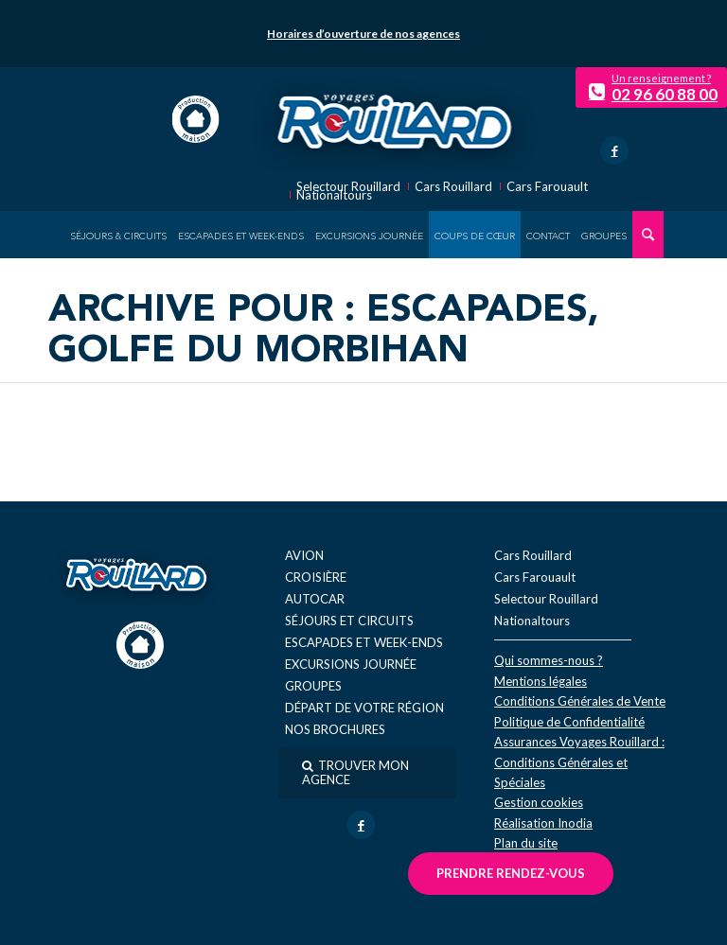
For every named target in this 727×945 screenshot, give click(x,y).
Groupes (313, 685)
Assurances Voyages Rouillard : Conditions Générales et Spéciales (579, 762)
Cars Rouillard (453, 187)
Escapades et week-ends (364, 642)
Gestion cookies (538, 802)
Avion (304, 555)
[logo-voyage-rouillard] (395, 119)
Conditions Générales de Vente (579, 701)
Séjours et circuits (349, 620)
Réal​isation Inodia (543, 823)
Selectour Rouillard (348, 187)
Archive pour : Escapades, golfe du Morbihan (323, 331)
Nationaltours (334, 195)
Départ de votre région (364, 707)
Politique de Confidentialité (569, 721)
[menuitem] (118, 234)
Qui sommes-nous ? (548, 660)
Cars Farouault (547, 187)
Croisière (315, 577)
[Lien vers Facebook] (614, 150)
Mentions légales (540, 681)
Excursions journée (351, 664)
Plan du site (526, 842)
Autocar (315, 598)
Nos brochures (335, 729)
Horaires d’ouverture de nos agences (363, 33)
